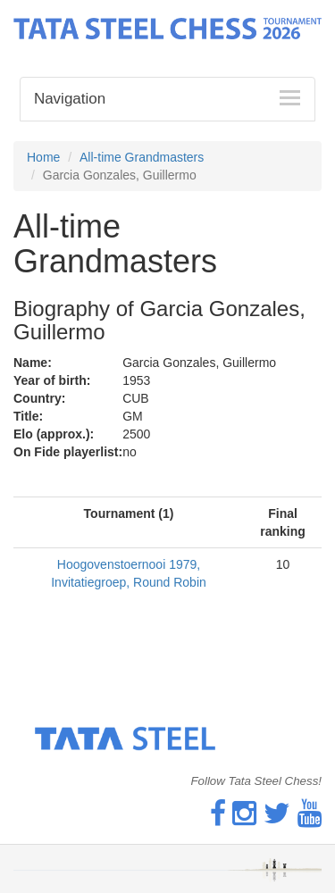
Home (43, 157)
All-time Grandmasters (142, 157)
